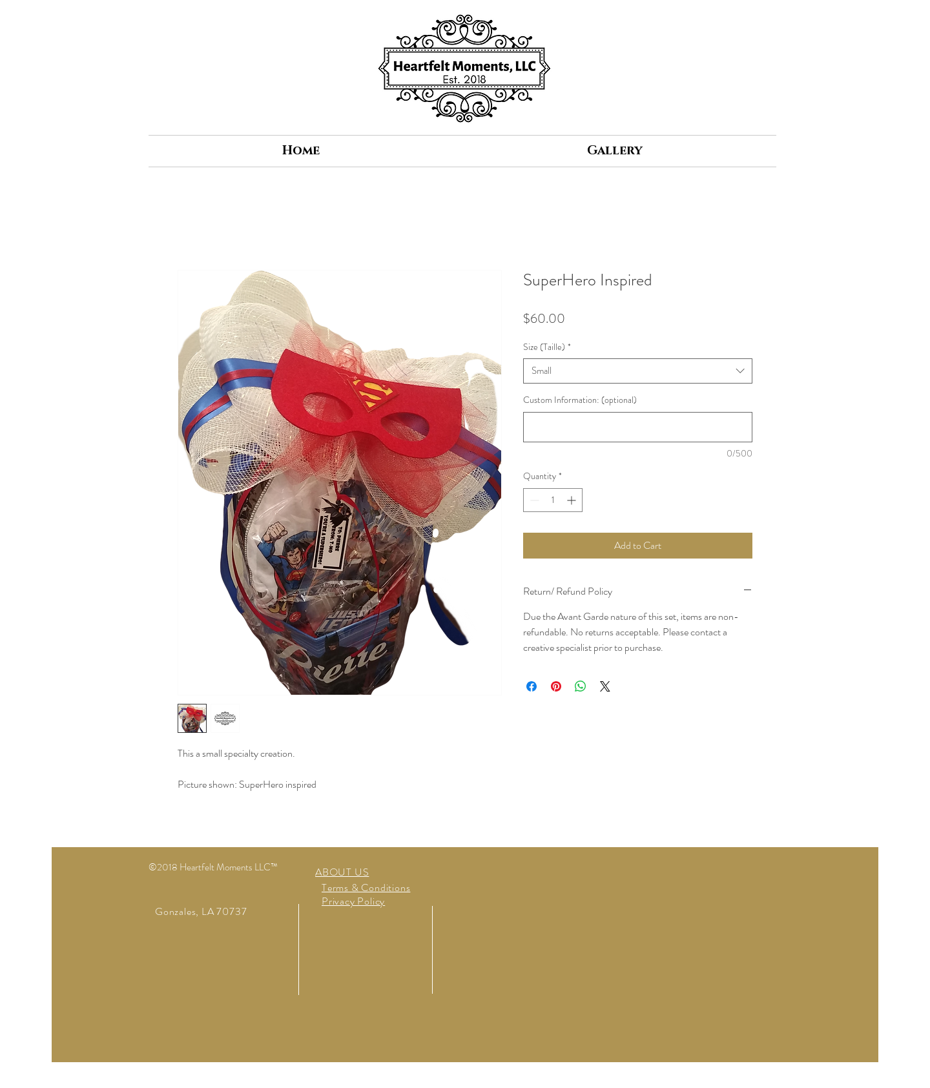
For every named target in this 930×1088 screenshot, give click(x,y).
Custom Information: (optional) (580, 400)
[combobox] (637, 371)
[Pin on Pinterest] (556, 686)
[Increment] (572, 500)
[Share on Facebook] (531, 686)
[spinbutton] (552, 500)
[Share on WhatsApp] (580, 686)
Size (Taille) (547, 347)
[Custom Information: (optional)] (638, 427)
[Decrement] (533, 500)
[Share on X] (605, 686)
